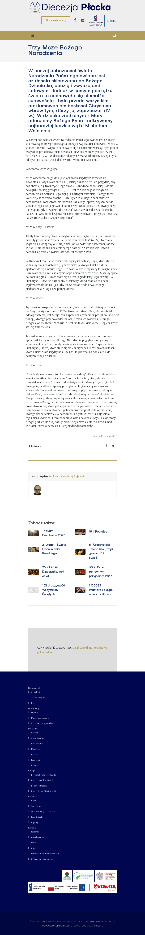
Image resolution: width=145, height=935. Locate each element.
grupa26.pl (97, 925)
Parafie (33, 842)
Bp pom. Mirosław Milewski (42, 780)
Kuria (33, 800)
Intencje (34, 765)
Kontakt (32, 827)
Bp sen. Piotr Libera (39, 785)
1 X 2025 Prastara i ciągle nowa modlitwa (101, 590)
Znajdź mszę (55, 20)
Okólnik (34, 712)
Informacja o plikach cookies (42, 859)
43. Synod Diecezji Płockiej (42, 723)
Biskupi (31, 770)
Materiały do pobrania (40, 718)
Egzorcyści (35, 760)
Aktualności (36, 692)
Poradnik (32, 728)
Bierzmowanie (37, 743)
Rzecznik (35, 831)
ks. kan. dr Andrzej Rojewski (67, 476)
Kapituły (34, 822)
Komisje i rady (37, 817)
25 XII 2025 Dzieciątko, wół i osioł (53, 572)
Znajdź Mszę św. (38, 697)
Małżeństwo (36, 749)
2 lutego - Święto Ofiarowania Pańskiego (54, 549)
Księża (33, 848)
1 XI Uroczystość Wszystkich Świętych (53, 590)
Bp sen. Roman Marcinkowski (43, 791)
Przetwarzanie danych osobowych (45, 853)
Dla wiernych (34, 688)
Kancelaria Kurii (37, 837)
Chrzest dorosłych (38, 738)
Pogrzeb (34, 754)
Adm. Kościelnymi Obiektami (43, 811)
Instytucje (32, 796)
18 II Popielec (98, 531)
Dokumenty (33, 708)
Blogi (33, 703)
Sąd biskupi (36, 806)
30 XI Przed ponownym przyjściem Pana (100, 572)
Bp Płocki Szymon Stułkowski (43, 775)
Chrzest (34, 732)
